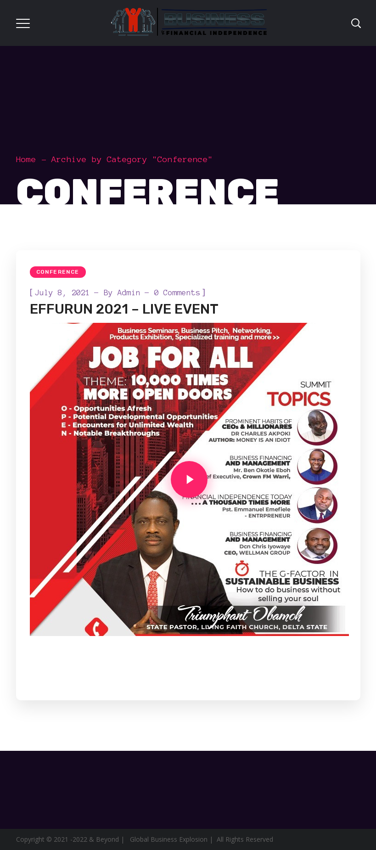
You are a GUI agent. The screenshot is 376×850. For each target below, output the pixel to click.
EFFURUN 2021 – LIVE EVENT (124, 309)
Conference (57, 272)
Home (26, 159)
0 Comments (177, 292)
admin (129, 292)
